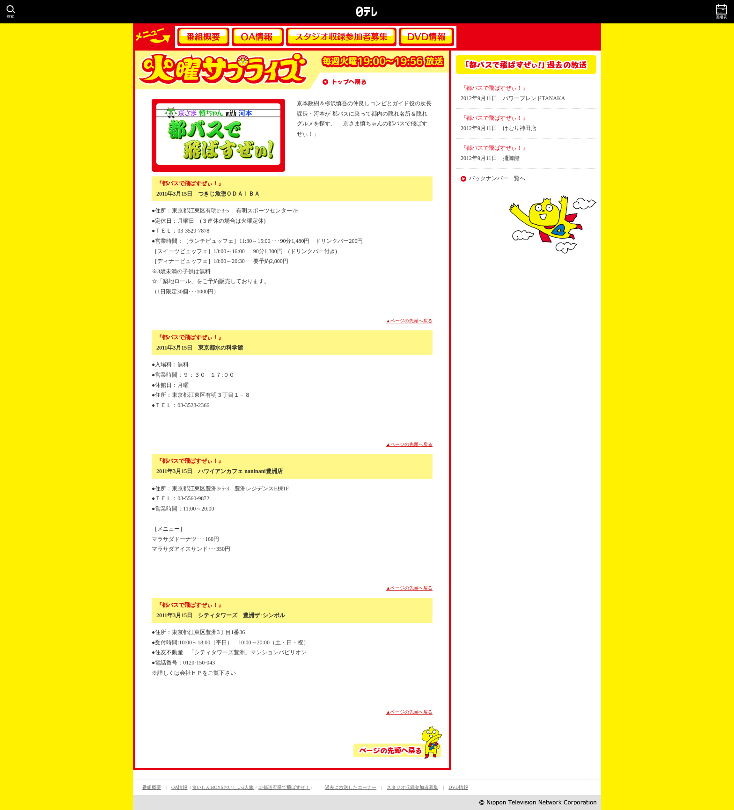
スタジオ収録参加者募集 (341, 37)
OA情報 (258, 37)
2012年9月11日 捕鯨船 (490, 158)
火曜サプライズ (222, 70)
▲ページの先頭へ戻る (409, 320)
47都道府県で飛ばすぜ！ (284, 787)
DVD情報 (426, 37)
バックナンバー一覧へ (497, 178)
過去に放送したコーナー (350, 787)
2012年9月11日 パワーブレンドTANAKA (513, 98)
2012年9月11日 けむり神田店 (498, 128)
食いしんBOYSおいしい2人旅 (223, 787)
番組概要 (203, 37)
